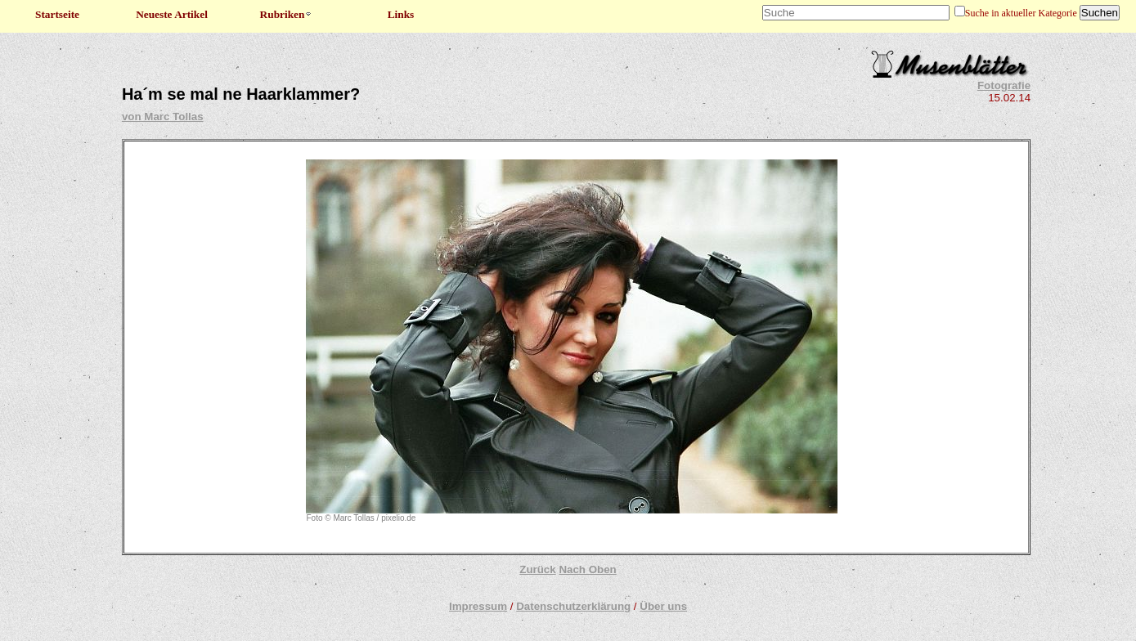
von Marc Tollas (163, 116)
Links (401, 14)
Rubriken (286, 14)
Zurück (537, 569)
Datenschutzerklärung (573, 606)
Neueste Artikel (172, 14)
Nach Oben (587, 569)
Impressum (478, 606)
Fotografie (1003, 85)
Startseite (57, 14)
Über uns (663, 606)
